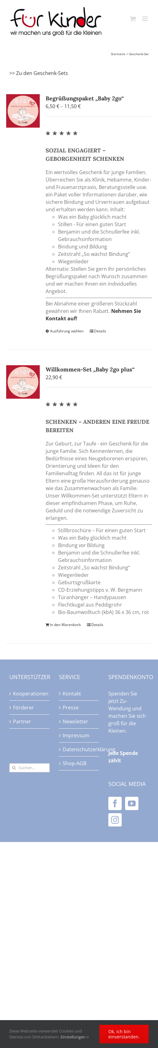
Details (100, 331)
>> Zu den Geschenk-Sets (38, 73)
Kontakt (72, 693)
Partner (22, 721)
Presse (71, 707)
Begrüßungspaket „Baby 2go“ (85, 98)
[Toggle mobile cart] (133, 18)
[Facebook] (115, 803)
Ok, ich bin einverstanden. (124, 1034)
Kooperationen (30, 693)
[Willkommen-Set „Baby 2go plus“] (23, 382)
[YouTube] (131, 803)
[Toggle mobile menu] (145, 18)
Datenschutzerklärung (79, 749)
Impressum (76, 735)
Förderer (23, 707)
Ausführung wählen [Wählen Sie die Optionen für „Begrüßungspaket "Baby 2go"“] (67, 331)
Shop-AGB (74, 763)
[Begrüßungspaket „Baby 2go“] (23, 111)
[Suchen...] (29, 767)
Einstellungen (75, 1037)
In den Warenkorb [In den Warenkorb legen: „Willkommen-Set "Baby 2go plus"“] (65, 624)
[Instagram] (115, 820)
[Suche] (13, 767)
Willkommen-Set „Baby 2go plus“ (90, 369)
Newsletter (75, 721)
